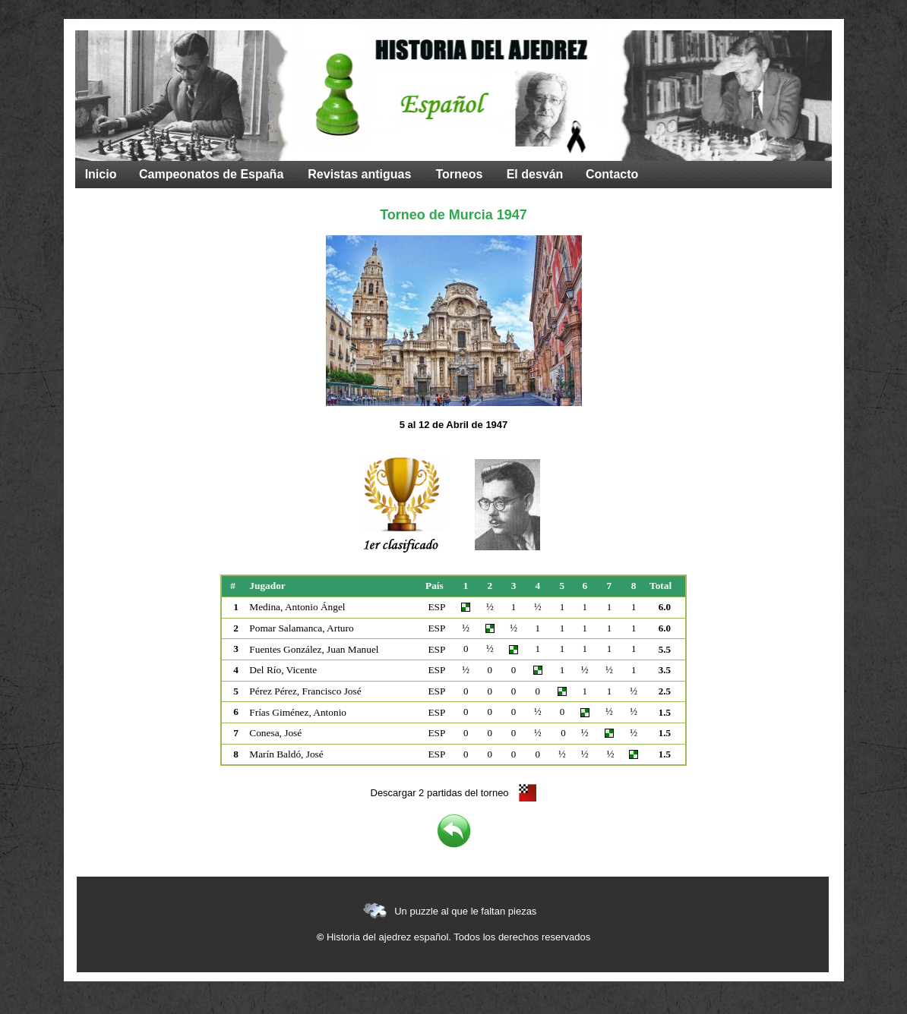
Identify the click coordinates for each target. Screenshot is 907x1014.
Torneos (458, 174)
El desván (535, 174)
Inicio (101, 174)
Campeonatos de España (211, 174)
